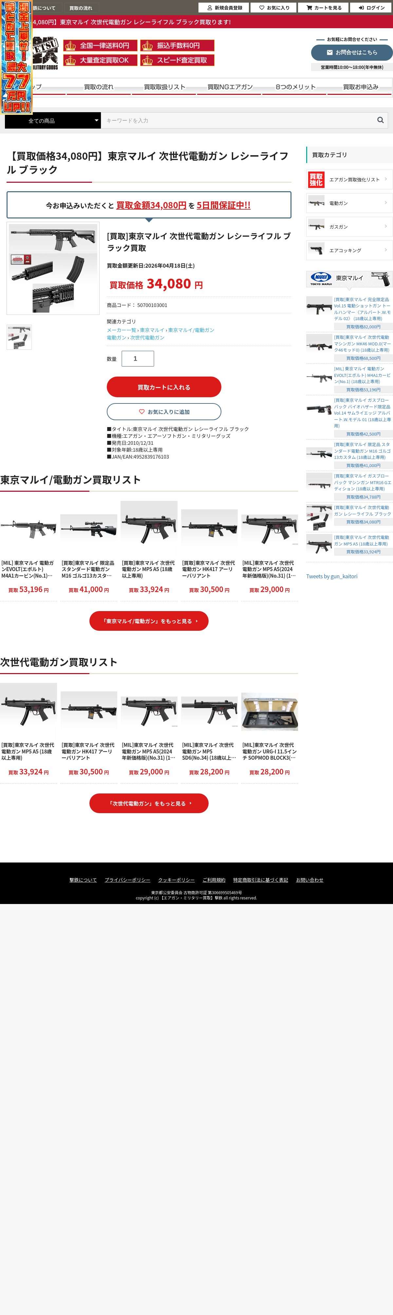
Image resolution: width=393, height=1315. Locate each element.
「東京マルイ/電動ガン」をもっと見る (146, 621)
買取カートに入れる (164, 387)
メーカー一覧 (121, 329)
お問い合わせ (310, 880)
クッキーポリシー (176, 880)
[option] (54, 268)
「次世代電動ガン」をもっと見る (146, 803)
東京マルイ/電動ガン (191, 329)
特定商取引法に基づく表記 (260, 880)
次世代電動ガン (147, 337)
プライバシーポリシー (128, 880)
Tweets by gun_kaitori (332, 576)
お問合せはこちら (357, 52)
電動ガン (116, 337)
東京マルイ (152, 329)
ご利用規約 (213, 880)
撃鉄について (83, 880)
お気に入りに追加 (169, 412)
